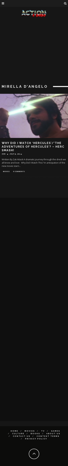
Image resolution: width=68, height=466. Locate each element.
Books (35, 434)
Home (14, 431)
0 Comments (19, 171)
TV (43, 431)
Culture (18, 434)
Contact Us (21, 436)
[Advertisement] (32, 51)
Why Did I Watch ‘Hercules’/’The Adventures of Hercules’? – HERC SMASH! (33, 146)
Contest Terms (48, 436)
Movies (6, 171)
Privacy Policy (36, 439)
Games (55, 431)
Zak (4, 154)
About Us (53, 434)
